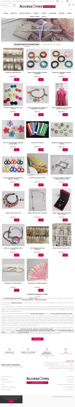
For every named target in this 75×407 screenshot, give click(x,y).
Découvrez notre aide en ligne (65, 360)
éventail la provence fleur (37, 186)
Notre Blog (5, 388)
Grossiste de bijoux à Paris (37, 303)
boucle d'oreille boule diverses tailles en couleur (13, 187)
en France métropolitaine (9, 360)
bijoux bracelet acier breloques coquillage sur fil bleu (37, 117)
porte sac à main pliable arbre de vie (13, 257)
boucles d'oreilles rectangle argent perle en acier (62, 187)
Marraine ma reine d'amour (13, 292)
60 (61, 120)
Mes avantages (69, 395)
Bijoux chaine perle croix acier (37, 221)
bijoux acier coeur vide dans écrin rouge (62, 222)
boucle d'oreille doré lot (13, 81)
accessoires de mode (26, 338)
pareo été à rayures (37, 151)
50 (13, 85)
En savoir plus (37, 348)
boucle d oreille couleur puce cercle (13, 117)
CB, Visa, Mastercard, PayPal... (28, 360)
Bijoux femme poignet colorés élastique (37, 82)
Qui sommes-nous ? (7, 385)
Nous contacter (69, 385)
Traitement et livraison (7, 390)
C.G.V (3, 393)
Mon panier (70, 390)
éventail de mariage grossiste (37, 292)
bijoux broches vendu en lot (62, 257)
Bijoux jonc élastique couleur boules (62, 82)
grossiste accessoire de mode (63, 338)
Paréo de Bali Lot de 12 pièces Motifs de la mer (61, 117)
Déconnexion (69, 398)
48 (37, 155)
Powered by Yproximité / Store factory (63, 405)
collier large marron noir (13, 221)
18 (13, 261)
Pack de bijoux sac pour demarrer (37, 257)
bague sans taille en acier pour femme (62, 152)
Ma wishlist (70, 1)
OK (11, 401)
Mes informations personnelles (65, 393)
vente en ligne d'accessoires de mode (61, 322)
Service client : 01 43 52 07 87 (47, 1)
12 (37, 85)
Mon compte (60, 1)
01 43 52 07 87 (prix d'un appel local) (46, 361)
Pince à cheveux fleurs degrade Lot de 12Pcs (13, 152)
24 (61, 85)
